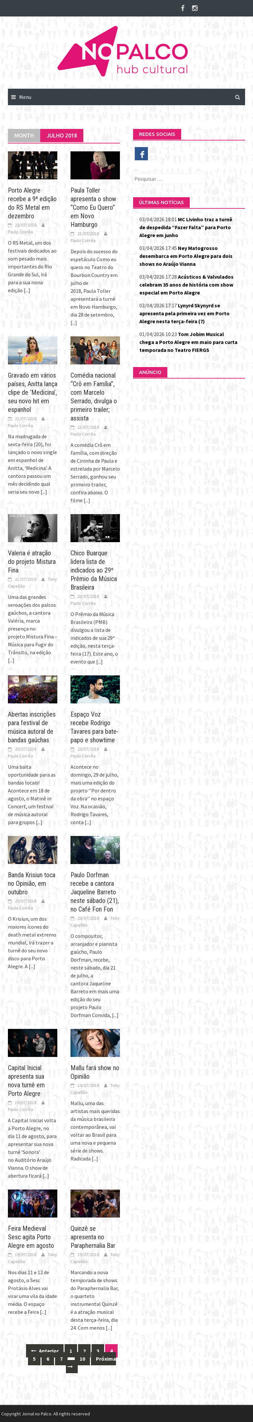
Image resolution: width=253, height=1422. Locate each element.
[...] (27, 290)
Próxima (91, 1362)
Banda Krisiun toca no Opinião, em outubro (31, 883)
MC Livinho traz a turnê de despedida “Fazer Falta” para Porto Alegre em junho (185, 227)
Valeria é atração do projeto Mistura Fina (32, 561)
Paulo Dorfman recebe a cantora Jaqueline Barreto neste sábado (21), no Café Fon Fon (94, 892)
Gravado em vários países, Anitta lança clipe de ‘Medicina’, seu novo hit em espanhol (32, 392)
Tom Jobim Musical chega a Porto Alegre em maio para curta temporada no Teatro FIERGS (188, 342)
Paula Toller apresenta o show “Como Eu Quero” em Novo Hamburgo (93, 207)
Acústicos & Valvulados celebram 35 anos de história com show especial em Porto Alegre (186, 284)
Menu (25, 97)
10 (82, 1358)
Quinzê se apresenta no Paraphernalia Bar (92, 1237)
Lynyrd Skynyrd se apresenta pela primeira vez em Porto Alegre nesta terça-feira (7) (184, 313)
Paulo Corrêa (20, 232)
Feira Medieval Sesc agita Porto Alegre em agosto (31, 1237)
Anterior (45, 1350)
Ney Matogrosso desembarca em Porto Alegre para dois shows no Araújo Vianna (186, 256)
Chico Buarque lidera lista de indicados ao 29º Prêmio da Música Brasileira (93, 570)
